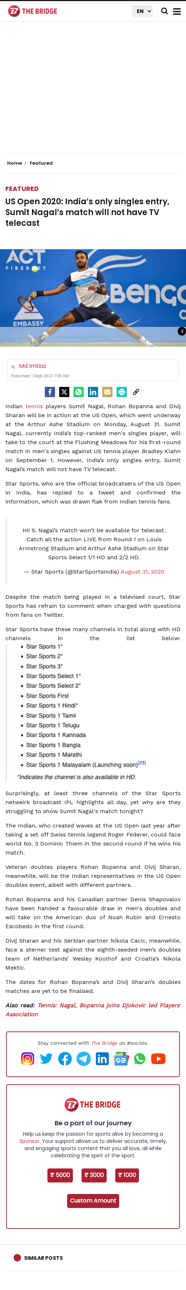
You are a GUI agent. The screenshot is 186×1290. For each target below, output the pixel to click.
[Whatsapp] (78, 392)
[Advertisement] (95, 93)
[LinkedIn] (93, 392)
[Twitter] (64, 392)
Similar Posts (43, 1258)
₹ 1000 (127, 1175)
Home (17, 163)
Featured (22, 188)
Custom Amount (93, 1200)
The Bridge (104, 1043)
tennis (34, 406)
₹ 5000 (60, 1175)
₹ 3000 (94, 1175)
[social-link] (136, 392)
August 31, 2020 (142, 571)
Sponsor (29, 1141)
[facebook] (50, 392)
